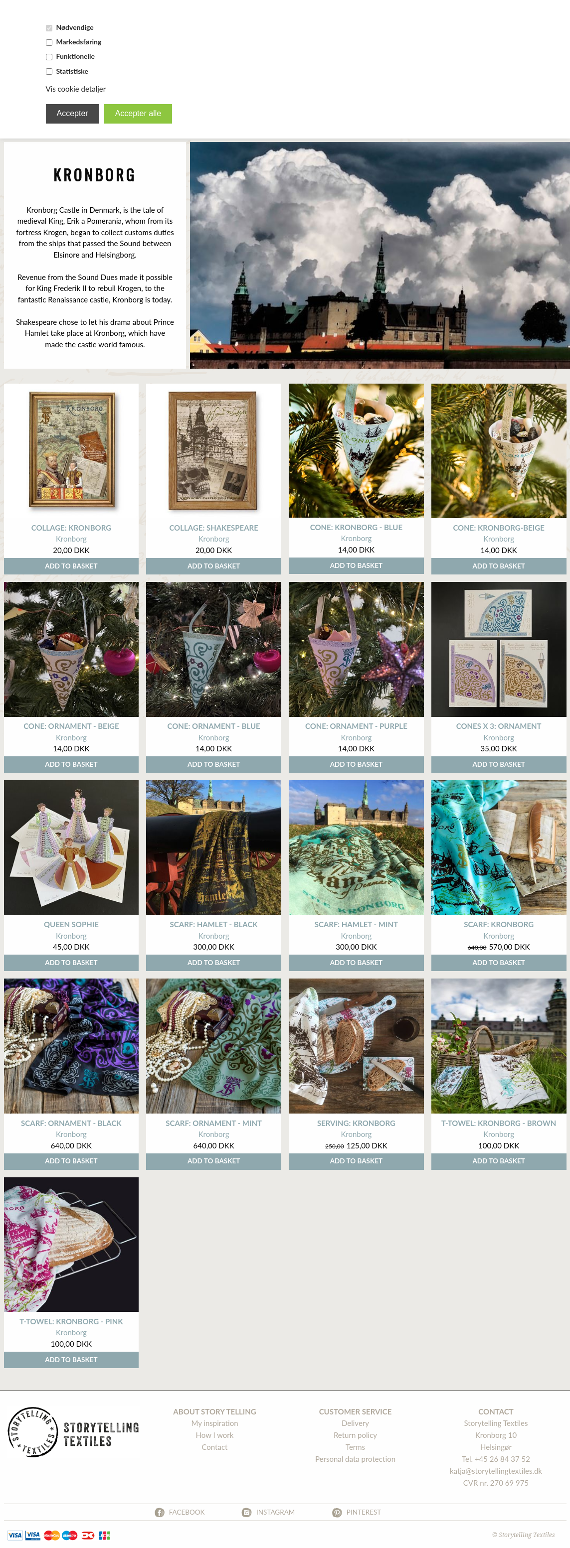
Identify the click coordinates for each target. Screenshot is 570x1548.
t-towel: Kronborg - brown (498, 1123)
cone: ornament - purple (356, 725)
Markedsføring (78, 41)
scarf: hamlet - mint (356, 924)
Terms (355, 1446)
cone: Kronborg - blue (356, 527)
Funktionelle (75, 56)
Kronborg (71, 538)
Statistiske (72, 71)
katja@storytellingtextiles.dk (496, 1470)
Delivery (355, 1422)
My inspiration (214, 1422)
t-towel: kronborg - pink (71, 1321)
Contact (214, 1446)
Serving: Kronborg (356, 1123)
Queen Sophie (71, 924)
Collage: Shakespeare (213, 527)
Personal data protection (355, 1458)
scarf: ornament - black (71, 1123)
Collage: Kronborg (71, 527)
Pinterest (364, 1512)
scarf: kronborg (499, 924)
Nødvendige (74, 27)
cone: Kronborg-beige (498, 527)
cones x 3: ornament (499, 725)
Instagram (275, 1512)
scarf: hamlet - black (214, 924)
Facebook (187, 1512)
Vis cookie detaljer (76, 88)
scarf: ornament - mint (214, 1123)
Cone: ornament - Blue (214, 725)
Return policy (355, 1434)
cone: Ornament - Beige (71, 725)
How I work (215, 1434)
